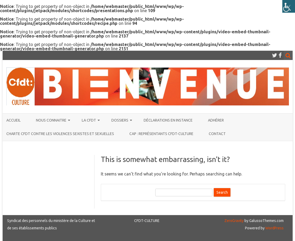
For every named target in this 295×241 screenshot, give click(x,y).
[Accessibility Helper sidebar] (288, 6)
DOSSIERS (119, 120)
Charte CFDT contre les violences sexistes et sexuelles (60, 134)
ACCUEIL (13, 120)
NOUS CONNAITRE (51, 120)
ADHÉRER (216, 120)
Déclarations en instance (168, 120)
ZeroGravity (234, 221)
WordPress (274, 228)
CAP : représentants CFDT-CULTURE (161, 134)
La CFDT (89, 120)
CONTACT (217, 134)
